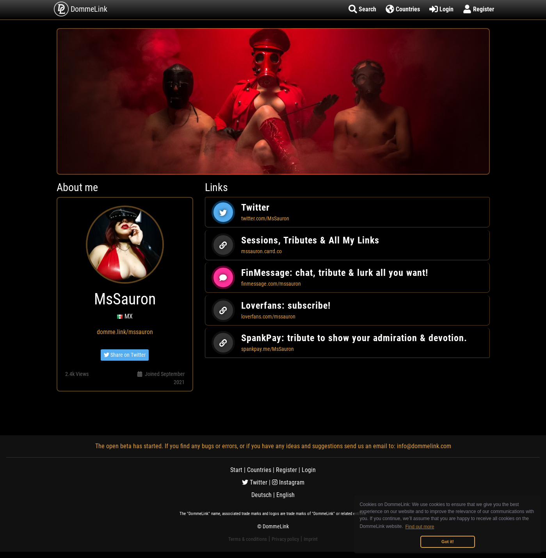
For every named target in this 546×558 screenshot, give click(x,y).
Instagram (288, 482)
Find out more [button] (419, 526)
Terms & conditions (247, 539)
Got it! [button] (447, 541)
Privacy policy (285, 539)
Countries (259, 470)
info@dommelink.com (424, 446)
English (285, 495)
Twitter (254, 482)
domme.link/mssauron (125, 332)
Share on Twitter (125, 355)
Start (236, 470)
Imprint (311, 539)
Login (309, 470)
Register (286, 470)
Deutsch (261, 495)
